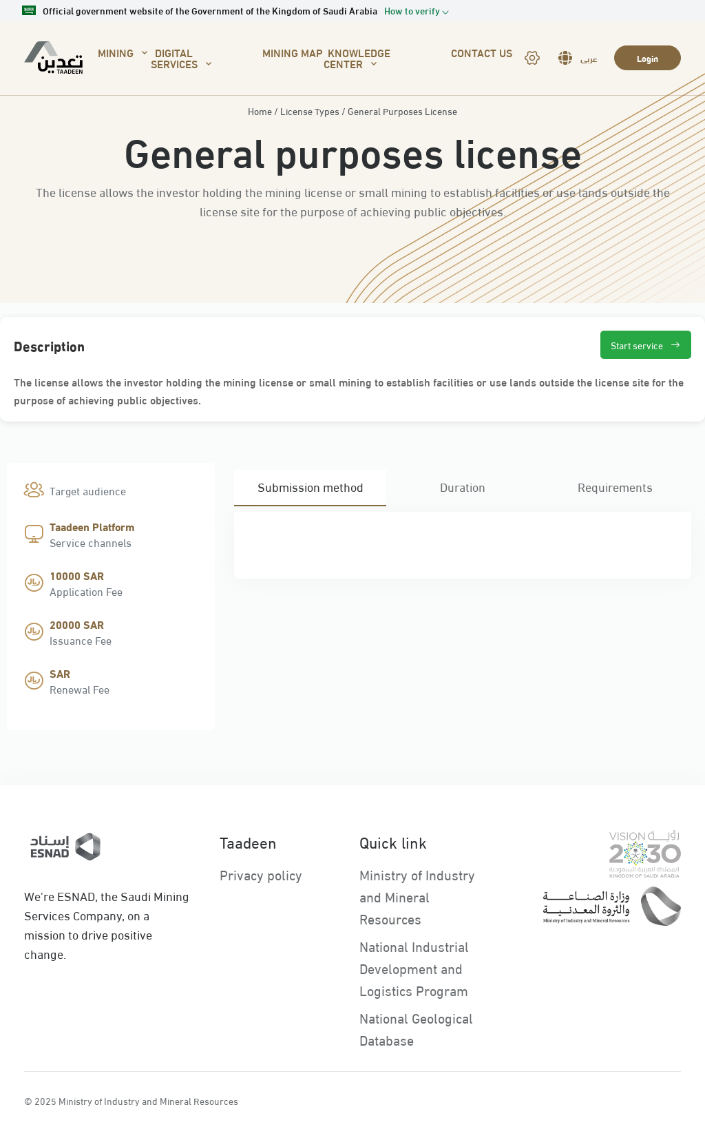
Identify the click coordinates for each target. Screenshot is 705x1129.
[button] (416, 10)
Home (260, 111)
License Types (309, 111)
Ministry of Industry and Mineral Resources (417, 896)
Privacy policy (261, 874)
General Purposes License (402, 111)
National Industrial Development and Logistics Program (414, 967)
